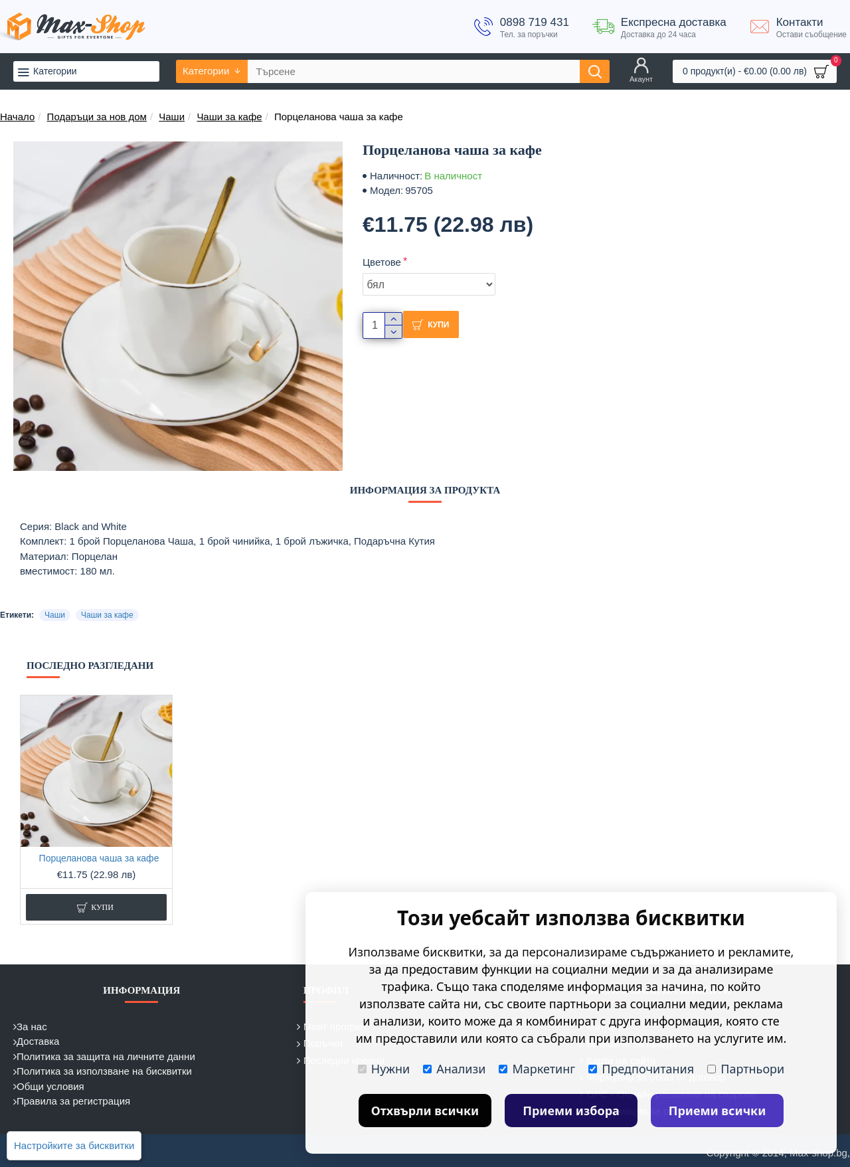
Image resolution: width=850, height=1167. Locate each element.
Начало (17, 116)
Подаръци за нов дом (97, 116)
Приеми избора (571, 1111)
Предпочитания (641, 1069)
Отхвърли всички (425, 1111)
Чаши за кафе (229, 116)
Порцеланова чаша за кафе (99, 858)
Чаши (172, 116)
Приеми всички (717, 1111)
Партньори (745, 1069)
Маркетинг (537, 1069)
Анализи (454, 1069)
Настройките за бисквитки (74, 1145)
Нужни (384, 1069)
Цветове (382, 262)
